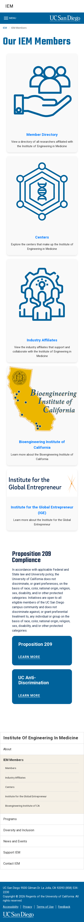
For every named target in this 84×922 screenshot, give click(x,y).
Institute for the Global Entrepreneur (26, 796)
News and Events (15, 841)
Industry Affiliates (42, 340)
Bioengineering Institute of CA (22, 805)
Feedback (64, 907)
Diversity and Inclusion (18, 830)
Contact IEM (11, 863)
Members (10, 768)
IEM (9, 6)
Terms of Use (45, 907)
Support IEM (11, 852)
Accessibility (10, 907)
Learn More (29, 657)
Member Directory (42, 134)
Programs (10, 819)
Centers (42, 237)
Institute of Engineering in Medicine (40, 737)
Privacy (27, 907)
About (7, 749)
